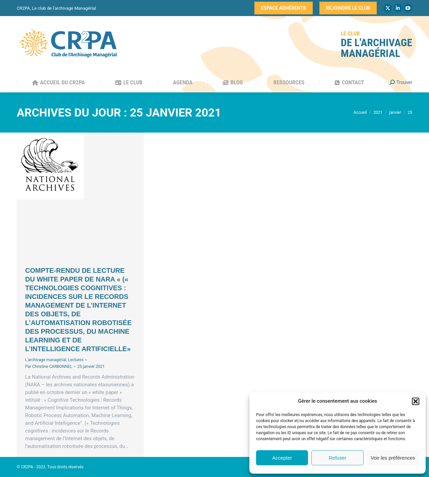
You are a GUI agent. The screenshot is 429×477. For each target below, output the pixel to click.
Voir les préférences (393, 458)
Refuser (338, 458)
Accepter (282, 458)
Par (48, 366)
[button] (415, 401)
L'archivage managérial (45, 359)
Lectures (75, 359)
